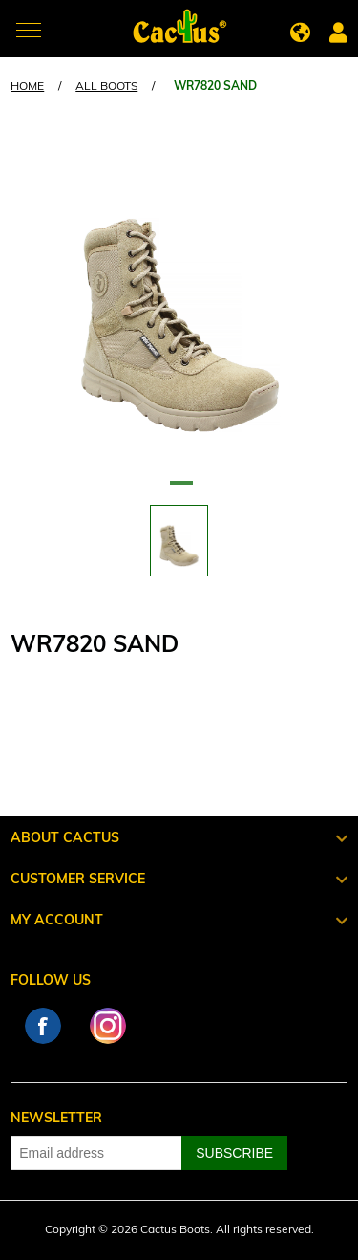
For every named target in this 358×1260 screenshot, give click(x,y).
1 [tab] (179, 490)
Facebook (43, 1026)
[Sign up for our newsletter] (96, 1153)
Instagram (108, 1026)
